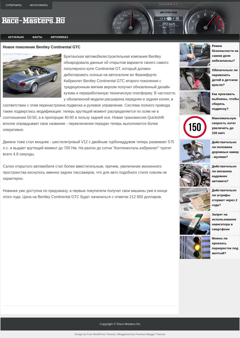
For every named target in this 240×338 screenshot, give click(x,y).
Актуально (16, 37)
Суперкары (14, 5)
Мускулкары (39, 5)
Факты (37, 37)
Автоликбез (59, 37)
